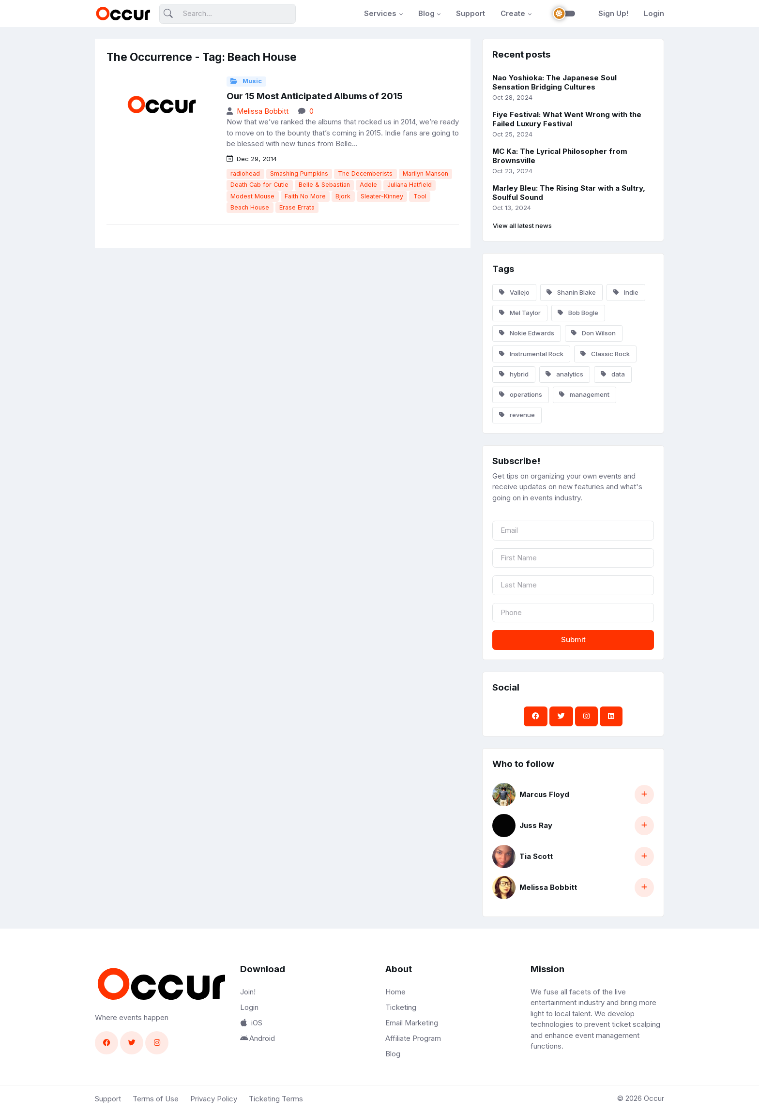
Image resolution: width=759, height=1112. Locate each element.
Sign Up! (613, 13)
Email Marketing (411, 1022)
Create (513, 13)
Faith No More (305, 196)
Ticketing (400, 1007)
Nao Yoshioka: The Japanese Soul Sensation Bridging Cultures (554, 82)
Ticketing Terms (276, 1098)
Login (654, 13)
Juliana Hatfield (409, 184)
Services (380, 13)
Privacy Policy (213, 1098)
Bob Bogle (578, 312)
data (613, 374)
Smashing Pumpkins (299, 173)
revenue (517, 415)
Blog (426, 13)
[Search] (227, 14)
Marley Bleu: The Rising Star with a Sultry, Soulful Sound (568, 192)
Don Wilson (593, 333)
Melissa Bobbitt (262, 111)
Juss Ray (535, 825)
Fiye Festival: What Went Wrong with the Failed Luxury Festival (566, 119)
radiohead (245, 173)
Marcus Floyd (544, 794)
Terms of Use (156, 1098)
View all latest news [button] (522, 225)
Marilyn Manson (425, 173)
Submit (573, 639)
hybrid (514, 374)
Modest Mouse (252, 196)
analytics (564, 374)
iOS (251, 1022)
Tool (419, 196)
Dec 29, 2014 (252, 159)
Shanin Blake (571, 292)
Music (246, 81)
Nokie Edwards (526, 333)
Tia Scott (536, 856)
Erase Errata (297, 207)
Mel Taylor (520, 312)
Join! (248, 991)
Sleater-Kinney (382, 196)
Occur (654, 1098)
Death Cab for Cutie (259, 184)
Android (257, 1038)
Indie (625, 292)
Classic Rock (605, 354)
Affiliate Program (413, 1038)
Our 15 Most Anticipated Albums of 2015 (315, 96)
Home (395, 991)
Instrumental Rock (531, 354)
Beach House (249, 207)
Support (470, 13)
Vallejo (514, 292)
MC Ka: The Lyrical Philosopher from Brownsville (559, 156)
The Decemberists (365, 173)
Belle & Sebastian (324, 184)
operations (520, 394)
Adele (368, 184)
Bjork (342, 196)
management (584, 394)
